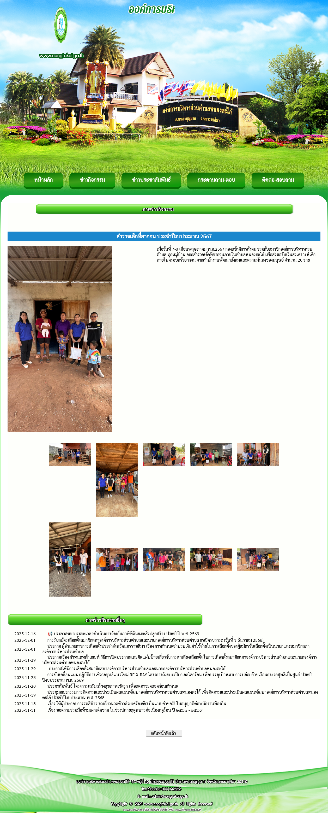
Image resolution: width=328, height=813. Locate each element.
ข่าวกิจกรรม (92, 179)
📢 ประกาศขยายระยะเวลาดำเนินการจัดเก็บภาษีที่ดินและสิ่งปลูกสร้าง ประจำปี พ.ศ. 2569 (123, 633)
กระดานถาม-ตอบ (216, 179)
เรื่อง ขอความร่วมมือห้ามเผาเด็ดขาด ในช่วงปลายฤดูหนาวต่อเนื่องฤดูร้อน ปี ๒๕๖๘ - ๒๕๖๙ (125, 710)
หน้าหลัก (43, 179)
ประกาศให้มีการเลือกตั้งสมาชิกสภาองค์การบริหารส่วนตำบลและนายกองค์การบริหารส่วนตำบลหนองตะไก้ (136, 668)
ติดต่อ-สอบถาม (278, 179)
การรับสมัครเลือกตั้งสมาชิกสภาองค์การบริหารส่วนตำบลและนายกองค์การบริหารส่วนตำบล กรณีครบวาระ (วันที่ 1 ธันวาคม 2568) (155, 640)
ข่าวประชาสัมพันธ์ (151, 179)
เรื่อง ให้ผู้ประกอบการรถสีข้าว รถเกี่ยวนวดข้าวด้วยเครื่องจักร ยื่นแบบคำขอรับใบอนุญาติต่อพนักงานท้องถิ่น (136, 703)
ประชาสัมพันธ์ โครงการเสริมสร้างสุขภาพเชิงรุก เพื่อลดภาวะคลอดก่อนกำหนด (112, 686)
